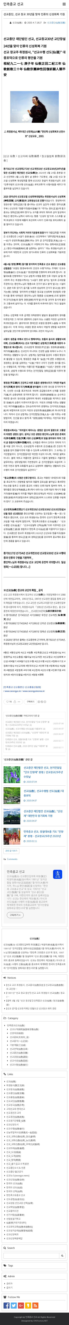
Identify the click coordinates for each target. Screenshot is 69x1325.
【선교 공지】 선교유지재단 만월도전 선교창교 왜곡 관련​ (31, 1009)
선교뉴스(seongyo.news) (17, 1175)
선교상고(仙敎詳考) (15, 1105)
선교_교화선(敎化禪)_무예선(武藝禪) (23, 1144)
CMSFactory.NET (40, 1320)
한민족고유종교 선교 (15, 1195)
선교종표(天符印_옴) (19, 1037)
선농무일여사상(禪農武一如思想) (21, 1132)
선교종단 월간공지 (14, 1171)
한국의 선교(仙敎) (14, 1183)
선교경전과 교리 (13, 1112)
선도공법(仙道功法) (15, 1199)
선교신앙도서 (12, 1124)
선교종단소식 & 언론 (15, 1168)
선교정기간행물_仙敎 (16, 1120)
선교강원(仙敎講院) (18, 1057)
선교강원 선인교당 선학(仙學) (19, 1203)
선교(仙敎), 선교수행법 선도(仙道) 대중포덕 (23, 729)
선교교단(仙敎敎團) (15, 1101)
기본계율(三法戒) (17, 1045)
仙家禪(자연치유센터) (16, 1222)
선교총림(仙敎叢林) (15, 1097)
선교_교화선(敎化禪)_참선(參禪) (21, 1136)
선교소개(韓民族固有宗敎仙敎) (24, 1029)
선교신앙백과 (12, 1234)
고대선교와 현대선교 (15, 1109)
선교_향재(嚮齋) (13, 1160)
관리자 (9, 1284)
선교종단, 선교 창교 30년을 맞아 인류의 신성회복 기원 (34, 14)
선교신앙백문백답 (14, 1238)
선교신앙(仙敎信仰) (15, 1179)
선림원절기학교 (13, 1218)
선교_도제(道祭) (13, 1156)
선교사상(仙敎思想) (18, 1061)
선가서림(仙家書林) (15, 1214)
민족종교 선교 (13, 4)
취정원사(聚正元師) (15, 1085)
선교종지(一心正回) (18, 1041)
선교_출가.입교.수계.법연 (17, 1163)
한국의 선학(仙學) (14, 1191)
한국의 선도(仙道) (14, 1187)
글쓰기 (9, 1288)
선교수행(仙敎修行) (18, 1065)
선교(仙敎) (11, 1081)
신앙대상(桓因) (16, 1033)
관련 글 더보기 (11, 851)
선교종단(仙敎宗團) (54, 23)
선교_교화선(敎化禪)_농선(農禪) (21, 1140)
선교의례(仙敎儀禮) (15, 1148)
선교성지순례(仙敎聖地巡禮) (19, 1230)
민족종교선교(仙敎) (15, 1025)
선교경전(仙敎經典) (15, 1117)
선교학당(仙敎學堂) (15, 1207)
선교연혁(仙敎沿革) (18, 1049)
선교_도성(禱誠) (13, 1152)
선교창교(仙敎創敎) (15, 1089)
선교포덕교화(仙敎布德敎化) (19, 1226)
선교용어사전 (12, 1211)
